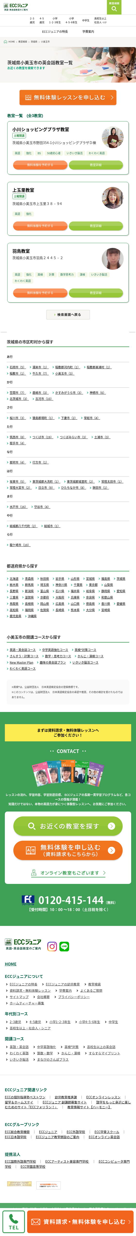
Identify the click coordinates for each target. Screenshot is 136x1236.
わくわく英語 (19, 1053)
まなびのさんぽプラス (53, 1059)
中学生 (85, 20)
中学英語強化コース (55, 650)
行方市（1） (40, 462)
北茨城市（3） (19, 399)
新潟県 (29, 591)
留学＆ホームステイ (19, 1102)
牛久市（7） (40, 373)
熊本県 (75, 610)
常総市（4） (92, 418)
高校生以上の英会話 (101, 1046)
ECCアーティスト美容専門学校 (67, 1161)
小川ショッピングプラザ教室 (40, 129)
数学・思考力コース (58, 656)
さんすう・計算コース (24, 656)
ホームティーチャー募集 (27, 1003)
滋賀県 (29, 597)
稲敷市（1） (18, 373)
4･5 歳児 (42, 20)
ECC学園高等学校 (33, 1166)
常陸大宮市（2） (21, 487)
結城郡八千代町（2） (24, 526)
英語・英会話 (19, 1046)
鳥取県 (14, 603)
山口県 (75, 603)
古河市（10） (44, 399)
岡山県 (44, 603)
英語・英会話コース (23, 650)
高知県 (14, 610)
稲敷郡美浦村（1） (99, 367)
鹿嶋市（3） (40, 392)
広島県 (60, 603)
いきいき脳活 (19, 1059)
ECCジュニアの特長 (55, 31)
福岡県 (29, 610)
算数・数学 (45, 1053)
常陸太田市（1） (112, 481)
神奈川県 (61, 585)
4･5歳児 (35, 1021)
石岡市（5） (18, 367)
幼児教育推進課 (66, 1097)
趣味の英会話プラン (53, 662)
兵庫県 (75, 597)
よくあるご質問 (91, 990)
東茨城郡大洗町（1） (46, 481)
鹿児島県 (15, 616)
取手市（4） (18, 443)
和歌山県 (107, 597)
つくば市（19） (42, 437)
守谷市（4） (42, 507)
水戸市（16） (19, 507)
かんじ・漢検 (70, 1053)
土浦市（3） (102, 437)
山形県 (75, 578)
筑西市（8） (18, 437)
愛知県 (121, 591)
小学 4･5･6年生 (71, 20)
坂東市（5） (18, 481)
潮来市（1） (40, 367)
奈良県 (90, 597)
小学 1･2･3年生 (55, 20)
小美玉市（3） (64, 373)
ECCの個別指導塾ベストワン (25, 1097)
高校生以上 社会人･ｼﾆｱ (100, 20)
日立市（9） (46, 487)
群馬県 (29, 585)
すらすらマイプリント (104, 1053)
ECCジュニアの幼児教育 (63, 984)
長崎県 (60, 610)
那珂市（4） (18, 462)
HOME (10, 964)
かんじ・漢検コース (91, 656)
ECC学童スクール (107, 1131)
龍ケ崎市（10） (20, 545)
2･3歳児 (15, 1021)
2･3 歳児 (32, 20)
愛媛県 (121, 603)
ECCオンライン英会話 (104, 1136)
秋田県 (44, 578)
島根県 (29, 603)
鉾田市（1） (101, 487)
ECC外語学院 (76, 1131)
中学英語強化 (46, 1046)
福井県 (75, 591)
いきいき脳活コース (85, 662)
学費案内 (88, 31)
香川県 (105, 603)
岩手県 (60, 578)
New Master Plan (21, 662)
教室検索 (94, 984)
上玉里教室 (23, 190)
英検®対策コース (85, 650)
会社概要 (43, 996)
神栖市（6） (98, 392)
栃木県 (14, 585)
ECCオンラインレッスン (103, 1097)
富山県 (44, 591)
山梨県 (108, 585)
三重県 (14, 597)
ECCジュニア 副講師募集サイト (65, 1102)
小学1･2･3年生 (60, 1021)
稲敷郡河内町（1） (67, 367)
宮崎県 (105, 610)
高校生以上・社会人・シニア (30, 1028)
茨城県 (121, 578)
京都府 (44, 597)
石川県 (60, 591)
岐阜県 (90, 591)
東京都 (93, 585)
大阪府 (60, 597)
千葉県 (78, 585)
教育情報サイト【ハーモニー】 (89, 1107)
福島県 (105, 578)
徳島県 (90, 603)
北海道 (14, 578)
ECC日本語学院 (15, 1136)
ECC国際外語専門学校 (20, 1161)
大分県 (90, 610)
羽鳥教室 (21, 251)
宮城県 (90, 578)
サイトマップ (19, 996)
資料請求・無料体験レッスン (30, 990)
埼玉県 (44, 585)
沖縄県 (32, 616)
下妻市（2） (69, 418)
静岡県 (105, 591)
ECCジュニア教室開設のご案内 (57, 1136)
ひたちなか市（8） (73, 487)
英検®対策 (71, 1046)
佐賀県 (44, 610)
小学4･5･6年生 (89, 1021)
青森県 (29, 578)
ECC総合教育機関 (17, 1131)
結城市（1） (52, 526)
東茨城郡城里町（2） (81, 481)
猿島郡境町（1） (43, 418)
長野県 (14, 591)
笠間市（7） (18, 392)
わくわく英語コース (23, 668)
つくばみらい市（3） (74, 437)
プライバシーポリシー (74, 996)
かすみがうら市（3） (69, 392)
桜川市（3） (18, 418)
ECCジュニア (48, 1131)
